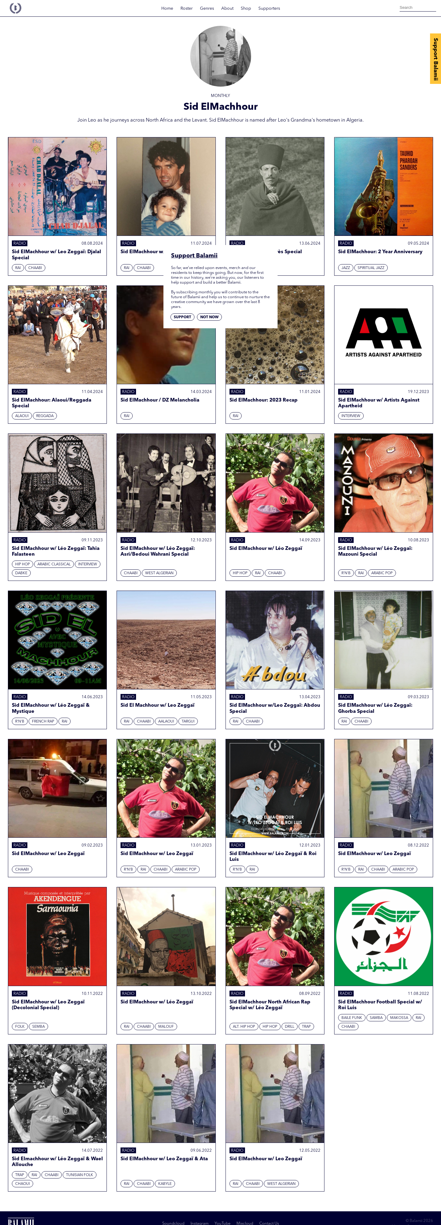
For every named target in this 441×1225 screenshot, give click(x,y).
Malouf (166, 1027)
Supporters (269, 8)
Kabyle (165, 1184)
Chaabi (35, 268)
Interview (350, 416)
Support (182, 317)
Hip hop (22, 564)
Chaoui (22, 1184)
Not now (209, 317)
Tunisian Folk (79, 1175)
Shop (246, 8)
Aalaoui (166, 721)
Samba (376, 1018)
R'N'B (346, 573)
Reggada (45, 416)
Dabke (21, 573)
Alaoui (22, 416)
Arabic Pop (382, 573)
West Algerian (159, 573)
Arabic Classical (54, 564)
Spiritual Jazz (371, 268)
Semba (38, 1027)
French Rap (43, 721)
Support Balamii (435, 59)
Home (167, 8)
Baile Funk (351, 1018)
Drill (289, 1027)
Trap (306, 1027)
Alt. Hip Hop (244, 1027)
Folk (20, 1027)
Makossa (399, 1018)
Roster (186, 8)
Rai (18, 268)
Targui (188, 721)
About (227, 8)
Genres (207, 8)
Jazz (345, 268)
